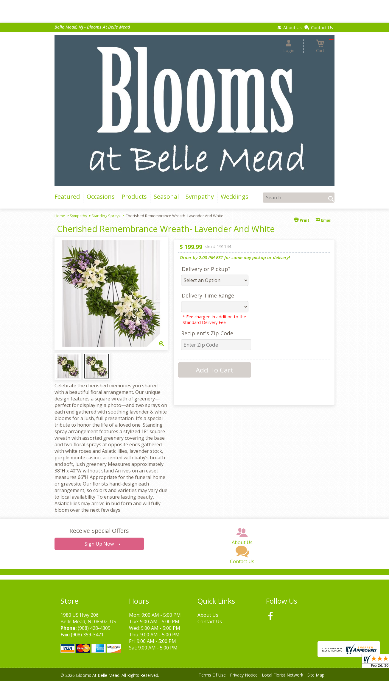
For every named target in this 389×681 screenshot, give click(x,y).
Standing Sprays (105, 215)
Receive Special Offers (99, 531)
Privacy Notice (244, 675)
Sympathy (78, 215)
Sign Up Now (99, 544)
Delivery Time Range (208, 295)
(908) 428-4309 (94, 628)
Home (60, 215)
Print (301, 220)
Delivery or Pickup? (206, 269)
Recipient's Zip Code (207, 333)
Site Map (315, 675)
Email (323, 220)
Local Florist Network (282, 675)
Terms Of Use (212, 675)
